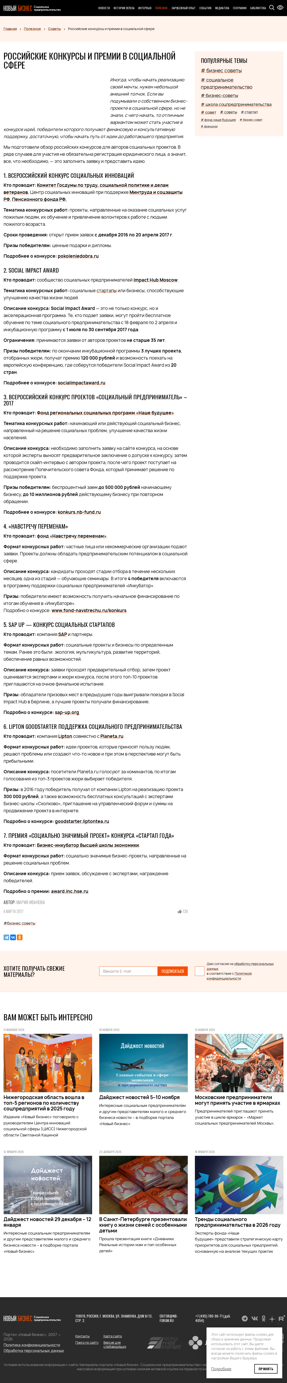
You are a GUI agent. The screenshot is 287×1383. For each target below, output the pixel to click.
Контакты (82, 1336)
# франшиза (209, 126)
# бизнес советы (221, 70)
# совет (208, 112)
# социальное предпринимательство (226, 83)
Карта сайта (112, 1336)
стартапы (107, 291)
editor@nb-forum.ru (169, 1318)
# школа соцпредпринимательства (236, 104)
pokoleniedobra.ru (78, 256)
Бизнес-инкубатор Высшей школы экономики (88, 845)
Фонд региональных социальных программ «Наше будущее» (105, 413)
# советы (228, 112)
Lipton (65, 736)
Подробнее (221, 1368)
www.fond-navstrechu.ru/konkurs (89, 610)
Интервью (145, 8)
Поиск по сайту (86, 1342)
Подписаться (172, 971)
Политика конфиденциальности (32, 1345)
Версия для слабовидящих (114, 1344)
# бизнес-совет (251, 120)
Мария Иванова (30, 902)
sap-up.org (67, 712)
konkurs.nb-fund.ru (79, 512)
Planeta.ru (111, 736)
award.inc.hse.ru (69, 891)
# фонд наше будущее (218, 120)
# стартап (249, 112)
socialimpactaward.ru (81, 383)
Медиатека (222, 8)
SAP (62, 634)
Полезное (161, 8)
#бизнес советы (19, 923)
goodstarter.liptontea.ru (82, 821)
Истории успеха (124, 8)
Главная (10, 28)
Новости (104, 8)
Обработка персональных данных (34, 1350)
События (205, 8)
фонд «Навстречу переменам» (72, 536)
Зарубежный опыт (183, 8)
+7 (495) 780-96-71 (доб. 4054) (213, 1318)
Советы (54, 28)
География (240, 8)
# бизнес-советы (219, 96)
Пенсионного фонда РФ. (39, 199)
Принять (266, 1368)
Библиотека (258, 8)
